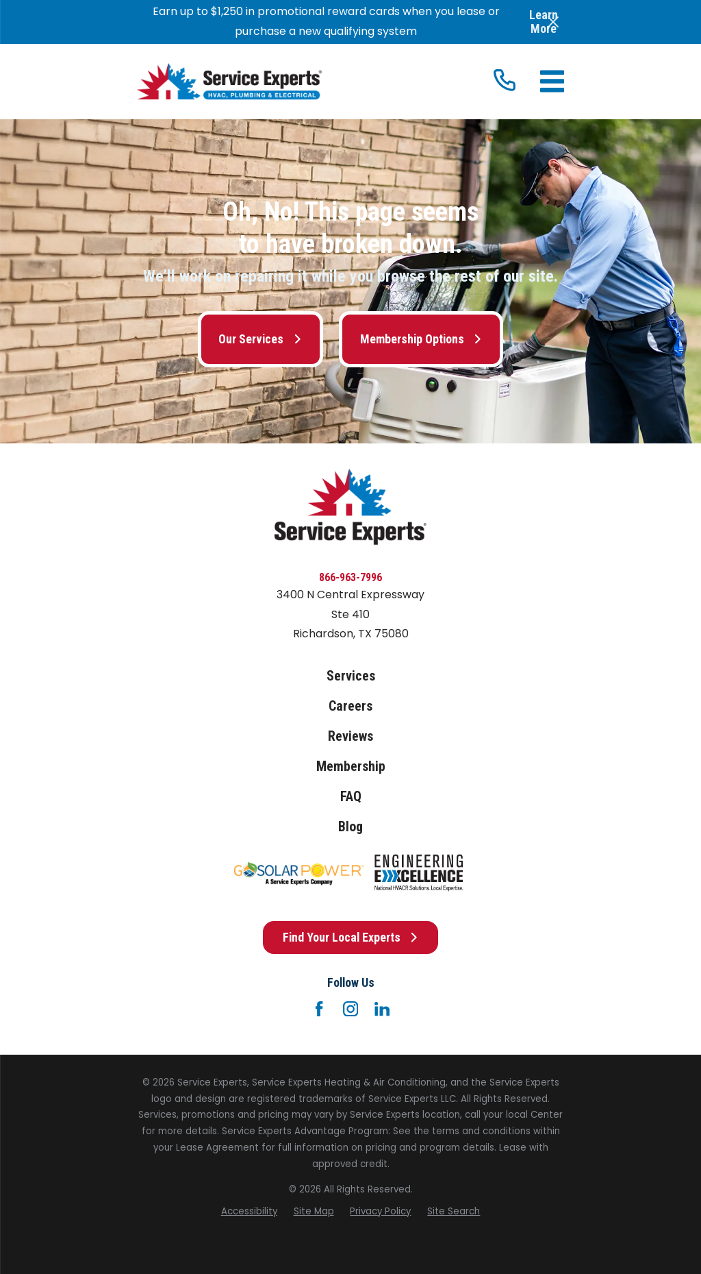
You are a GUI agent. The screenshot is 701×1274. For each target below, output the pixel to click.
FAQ (350, 797)
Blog (350, 827)
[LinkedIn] (382, 1008)
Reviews (350, 736)
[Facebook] (319, 1008)
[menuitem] (249, 1211)
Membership (350, 766)
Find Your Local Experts (351, 937)
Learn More (543, 21)
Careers (350, 706)
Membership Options (421, 339)
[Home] (229, 81)
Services (351, 676)
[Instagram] (350, 1008)
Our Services (260, 339)
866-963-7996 (350, 577)
